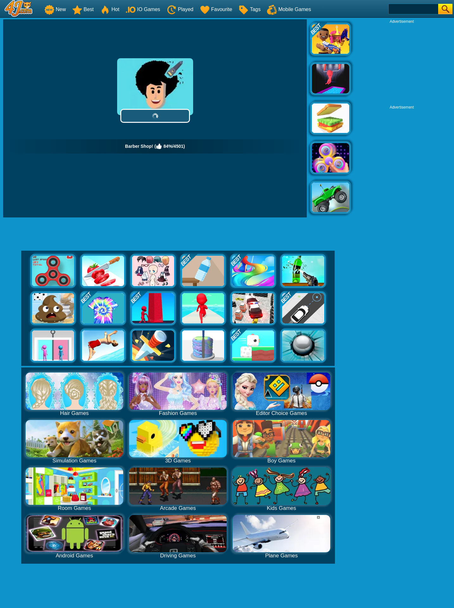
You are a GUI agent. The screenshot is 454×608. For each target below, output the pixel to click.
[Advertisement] (401, 63)
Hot (109, 9)
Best (83, 9)
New (55, 9)
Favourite (216, 9)
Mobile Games (289, 9)
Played (180, 9)
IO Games (143, 9)
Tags (249, 9)
